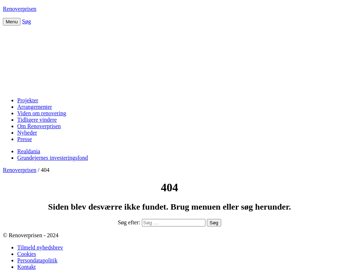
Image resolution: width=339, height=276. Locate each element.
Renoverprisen (19, 9)
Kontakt (26, 267)
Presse (24, 139)
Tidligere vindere (37, 120)
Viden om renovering (41, 113)
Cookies (26, 254)
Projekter (27, 100)
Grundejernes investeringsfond (52, 158)
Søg (26, 21)
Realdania (28, 151)
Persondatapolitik (37, 260)
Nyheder (27, 133)
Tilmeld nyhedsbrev (40, 247)
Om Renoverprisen (39, 126)
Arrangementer (34, 107)
